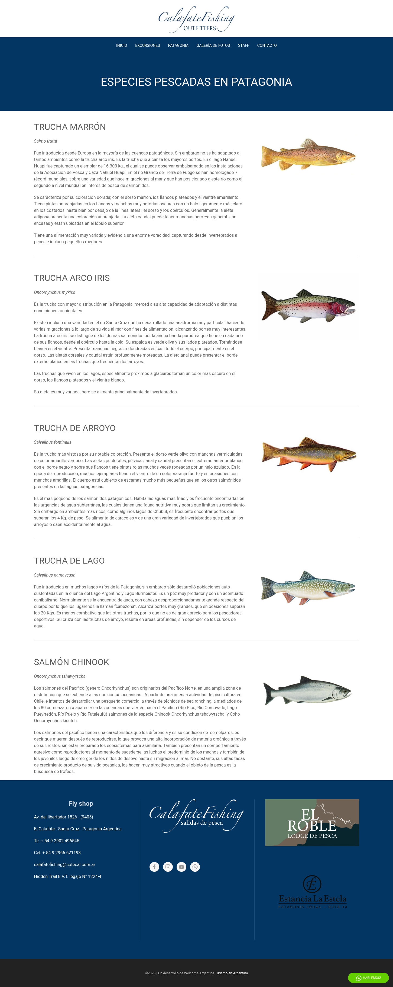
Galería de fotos (213, 45)
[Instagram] (168, 867)
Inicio (121, 45)
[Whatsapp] (195, 867)
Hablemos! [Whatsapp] (368, 978)
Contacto (267, 45)
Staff (243, 45)
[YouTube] (181, 867)
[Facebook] (154, 867)
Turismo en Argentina (231, 973)
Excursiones (147, 45)
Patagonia (178, 45)
